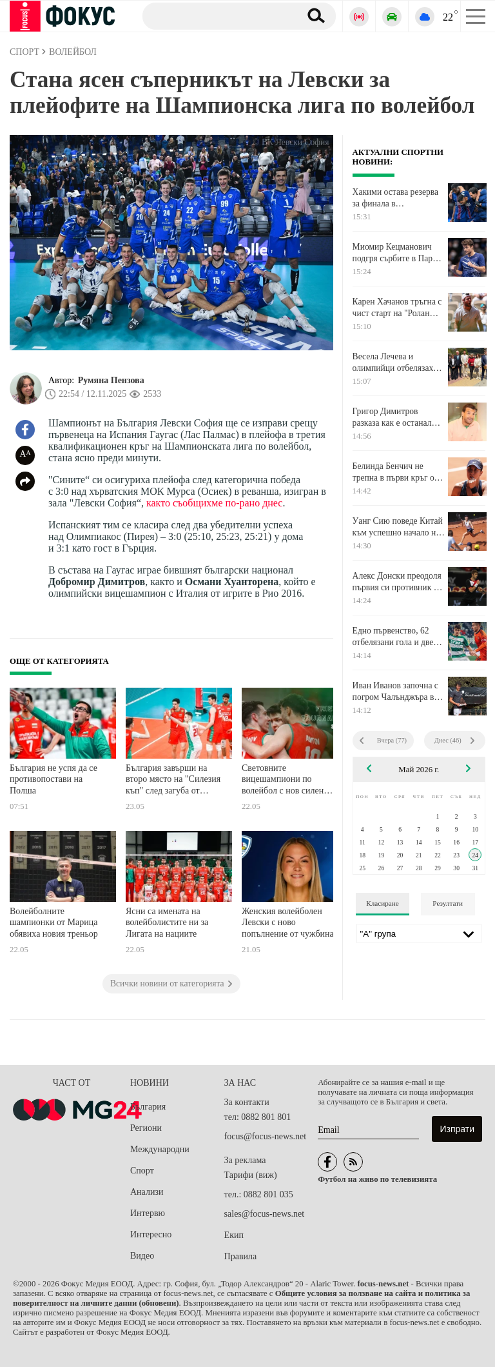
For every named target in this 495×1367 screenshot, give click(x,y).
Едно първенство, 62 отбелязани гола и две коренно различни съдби (398, 637)
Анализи (146, 1192)
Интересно (150, 1234)
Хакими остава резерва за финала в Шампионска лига (395, 198)
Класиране (382, 903)
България (148, 1107)
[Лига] (418, 933)
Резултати (447, 903)
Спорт (142, 1170)
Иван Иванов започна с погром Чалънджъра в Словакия (395, 692)
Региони (146, 1128)
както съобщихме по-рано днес (214, 502)
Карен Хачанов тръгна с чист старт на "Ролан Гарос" (397, 308)
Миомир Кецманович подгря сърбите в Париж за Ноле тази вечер (398, 253)
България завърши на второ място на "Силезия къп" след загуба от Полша (173, 781)
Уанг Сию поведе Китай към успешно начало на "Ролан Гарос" (398, 527)
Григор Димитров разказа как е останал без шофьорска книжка (395, 417)
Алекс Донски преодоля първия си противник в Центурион (397, 582)
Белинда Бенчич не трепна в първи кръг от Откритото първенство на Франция (395, 472)
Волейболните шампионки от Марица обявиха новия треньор (54, 922)
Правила (240, 1256)
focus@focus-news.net (265, 1136)
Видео (142, 1256)
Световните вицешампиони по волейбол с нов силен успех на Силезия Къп (284, 781)
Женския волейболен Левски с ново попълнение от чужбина (288, 922)
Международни (159, 1149)
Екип (234, 1235)
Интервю (147, 1213)
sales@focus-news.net (264, 1214)
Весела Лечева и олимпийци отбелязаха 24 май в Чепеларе (395, 363)
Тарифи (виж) (250, 1175)
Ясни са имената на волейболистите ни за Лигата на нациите (167, 922)
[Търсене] (216, 15)
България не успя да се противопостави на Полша (53, 779)
